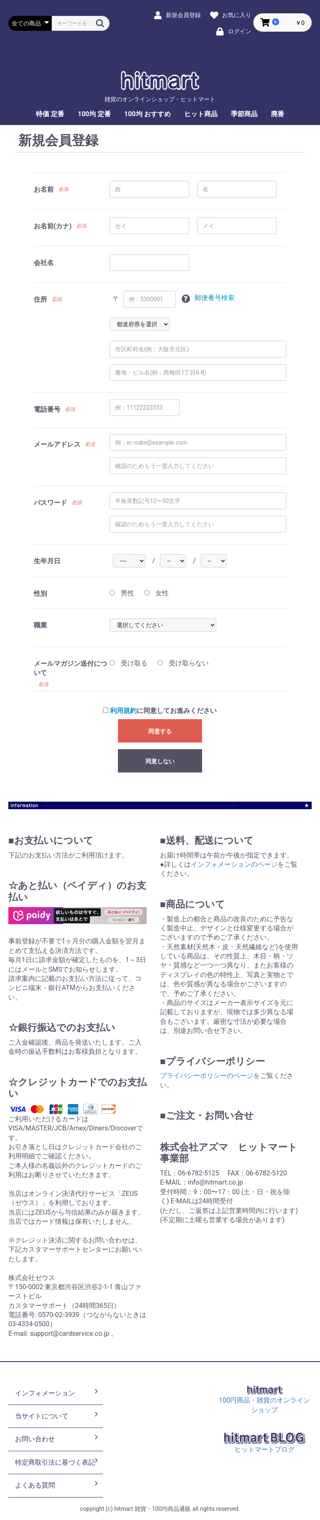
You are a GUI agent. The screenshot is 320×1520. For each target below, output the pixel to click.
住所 (40, 299)
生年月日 (47, 561)
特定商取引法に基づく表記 (57, 1461)
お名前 (44, 189)
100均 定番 (94, 114)
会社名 (44, 263)
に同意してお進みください (160, 711)
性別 (40, 594)
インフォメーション (57, 1392)
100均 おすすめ (147, 114)
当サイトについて (57, 1415)
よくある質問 (57, 1484)
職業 (40, 625)
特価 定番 (50, 114)
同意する (160, 731)
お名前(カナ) (53, 226)
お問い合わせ (57, 1438)
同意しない (160, 761)
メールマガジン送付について (70, 668)
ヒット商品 (201, 114)
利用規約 (123, 711)
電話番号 (47, 409)
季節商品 (244, 114)
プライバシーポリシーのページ (206, 1076)
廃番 (277, 114)
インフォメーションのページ (234, 864)
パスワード (50, 503)
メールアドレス (57, 444)
